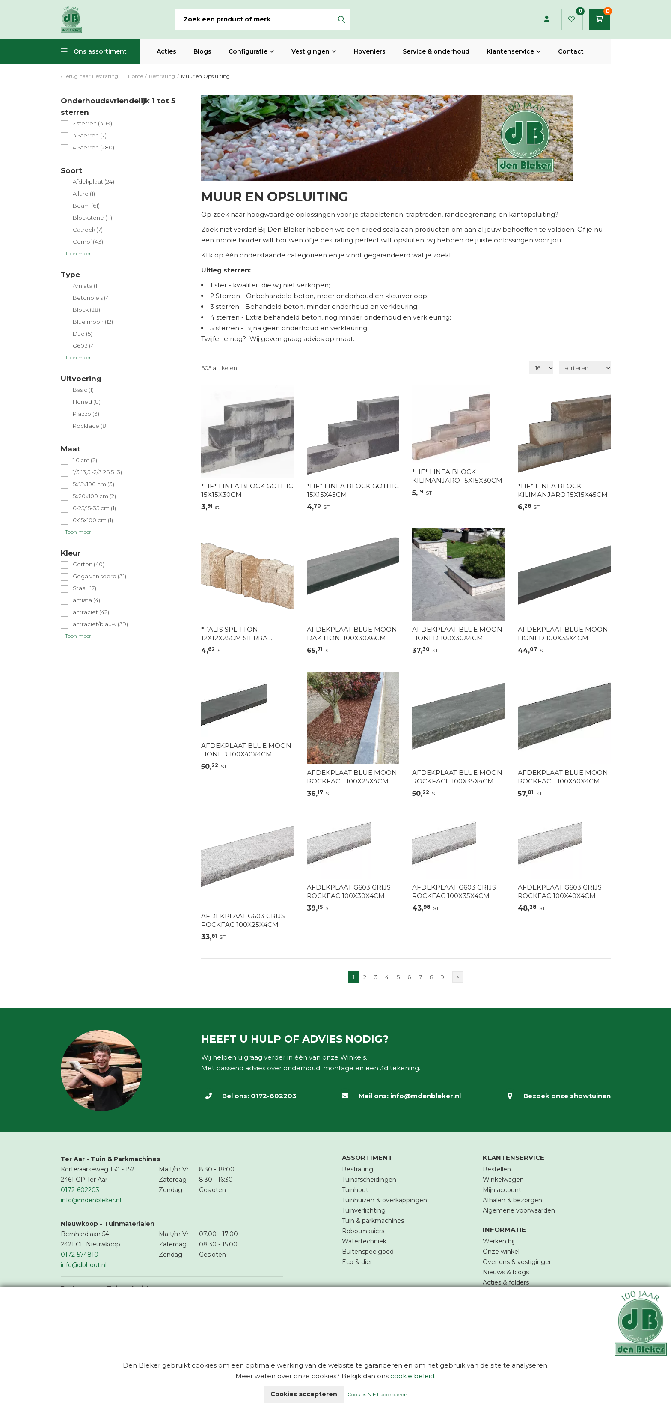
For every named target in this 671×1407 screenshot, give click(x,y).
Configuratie (248, 51)
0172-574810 (79, 1254)
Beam (86, 206)
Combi (88, 242)
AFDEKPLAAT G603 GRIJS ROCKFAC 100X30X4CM (349, 891)
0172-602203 (274, 1096)
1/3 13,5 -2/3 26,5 (97, 472)
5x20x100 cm (94, 496)
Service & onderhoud (436, 51)
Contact (571, 51)
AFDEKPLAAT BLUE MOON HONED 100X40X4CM (246, 749)
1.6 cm (85, 460)
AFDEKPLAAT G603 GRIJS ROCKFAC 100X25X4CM (243, 920)
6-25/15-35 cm (94, 508)
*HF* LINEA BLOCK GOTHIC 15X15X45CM (353, 490)
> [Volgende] (458, 977)
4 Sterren (93, 147)
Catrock (88, 230)
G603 (84, 346)
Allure (84, 194)
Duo (82, 334)
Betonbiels (92, 298)
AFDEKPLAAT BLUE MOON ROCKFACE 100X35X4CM (457, 776)
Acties (166, 51)
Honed (87, 402)
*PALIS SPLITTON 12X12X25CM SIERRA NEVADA (234, 633)
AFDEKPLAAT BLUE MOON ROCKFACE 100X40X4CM (563, 776)
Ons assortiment (100, 51)
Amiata (86, 286)
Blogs (202, 51)
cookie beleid (412, 1376)
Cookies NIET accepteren (377, 1394)
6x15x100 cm (93, 520)
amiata (86, 600)
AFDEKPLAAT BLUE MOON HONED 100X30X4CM (457, 633)
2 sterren (92, 123)
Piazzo (86, 414)
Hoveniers (369, 51)
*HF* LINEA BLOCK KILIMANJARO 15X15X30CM (457, 476)
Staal (84, 588)
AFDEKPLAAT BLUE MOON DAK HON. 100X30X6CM (352, 633)
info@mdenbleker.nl (425, 1096)
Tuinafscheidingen (369, 1179)
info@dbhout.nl (84, 1265)
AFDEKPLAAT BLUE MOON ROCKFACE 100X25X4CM (352, 776)
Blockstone (92, 218)
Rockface (90, 426)
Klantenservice (510, 51)
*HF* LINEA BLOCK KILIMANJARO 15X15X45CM (563, 490)
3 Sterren (90, 135)
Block (86, 310)
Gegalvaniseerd (99, 576)
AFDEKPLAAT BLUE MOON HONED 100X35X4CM (563, 633)
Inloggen (547, 19)
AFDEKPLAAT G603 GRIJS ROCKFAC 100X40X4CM (560, 891)
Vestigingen (310, 51)
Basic (83, 390)
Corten (88, 564)
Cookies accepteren (303, 1394)
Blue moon (93, 322)
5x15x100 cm (93, 484)
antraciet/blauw (100, 624)
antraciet (91, 612)
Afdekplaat (93, 182)
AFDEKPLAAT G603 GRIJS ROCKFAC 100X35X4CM (454, 891)
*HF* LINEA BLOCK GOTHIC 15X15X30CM (247, 490)
